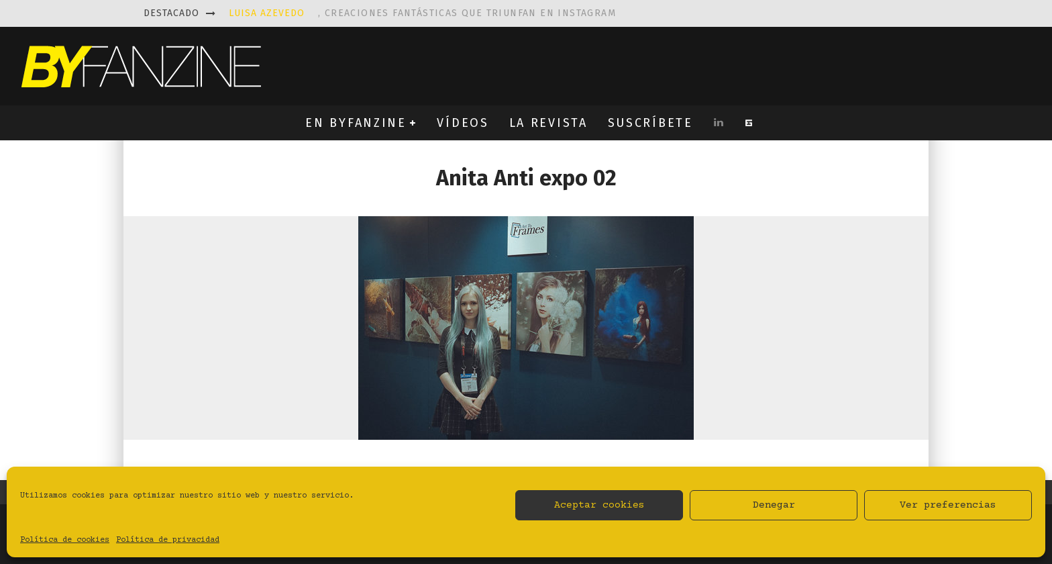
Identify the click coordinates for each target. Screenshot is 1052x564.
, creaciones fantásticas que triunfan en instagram (422, 13)
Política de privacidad (167, 540)
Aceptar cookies (599, 505)
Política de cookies (64, 540)
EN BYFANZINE (355, 122)
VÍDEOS (462, 122)
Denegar (774, 505)
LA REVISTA (548, 122)
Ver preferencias (948, 505)
